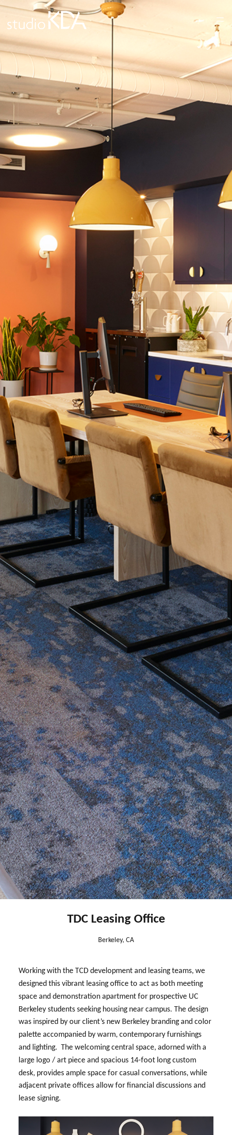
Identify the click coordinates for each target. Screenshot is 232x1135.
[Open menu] (220, 19)
